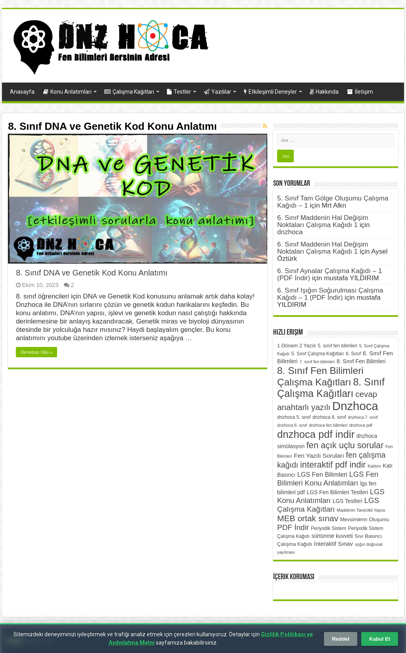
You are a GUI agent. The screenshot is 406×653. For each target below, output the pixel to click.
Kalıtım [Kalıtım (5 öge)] (374, 466)
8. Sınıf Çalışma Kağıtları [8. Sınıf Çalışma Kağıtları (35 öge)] (331, 387)
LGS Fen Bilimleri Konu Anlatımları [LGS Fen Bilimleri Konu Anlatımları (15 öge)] (327, 478)
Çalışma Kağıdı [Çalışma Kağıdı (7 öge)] (294, 544)
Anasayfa (22, 92)
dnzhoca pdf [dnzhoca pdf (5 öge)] (360, 425)
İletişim (360, 92)
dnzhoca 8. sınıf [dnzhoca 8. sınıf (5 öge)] (292, 425)
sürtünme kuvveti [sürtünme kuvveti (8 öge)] (332, 536)
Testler (179, 92)
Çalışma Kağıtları (129, 92)
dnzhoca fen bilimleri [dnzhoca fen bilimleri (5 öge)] (328, 425)
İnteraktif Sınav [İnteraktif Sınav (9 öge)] (333, 544)
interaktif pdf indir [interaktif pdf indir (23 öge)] (333, 465)
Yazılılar (217, 92)
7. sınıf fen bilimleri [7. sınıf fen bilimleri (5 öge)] (317, 361)
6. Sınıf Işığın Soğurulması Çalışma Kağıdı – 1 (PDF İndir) (330, 294)
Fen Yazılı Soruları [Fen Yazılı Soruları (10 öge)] (319, 455)
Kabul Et (379, 639)
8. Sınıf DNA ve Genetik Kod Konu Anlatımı (91, 272)
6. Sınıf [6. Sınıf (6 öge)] (353, 353)
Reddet (340, 639)
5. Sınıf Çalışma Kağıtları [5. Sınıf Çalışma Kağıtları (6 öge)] (317, 353)
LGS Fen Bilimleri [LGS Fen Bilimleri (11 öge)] (322, 474)
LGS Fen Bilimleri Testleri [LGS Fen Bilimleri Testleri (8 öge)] (337, 492)
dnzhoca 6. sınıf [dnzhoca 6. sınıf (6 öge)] (329, 417)
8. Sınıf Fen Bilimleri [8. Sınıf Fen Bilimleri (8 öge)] (361, 361)
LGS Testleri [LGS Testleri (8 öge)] (347, 501)
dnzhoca (290, 232)
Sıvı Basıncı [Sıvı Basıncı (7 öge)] (368, 536)
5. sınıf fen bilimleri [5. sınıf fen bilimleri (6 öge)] (337, 346)
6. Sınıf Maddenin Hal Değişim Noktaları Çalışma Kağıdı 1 (322, 221)
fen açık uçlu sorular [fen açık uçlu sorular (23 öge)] (345, 445)
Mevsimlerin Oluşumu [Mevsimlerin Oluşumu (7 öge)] (364, 519)
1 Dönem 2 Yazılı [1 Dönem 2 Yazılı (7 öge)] (296, 346)
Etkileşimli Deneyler (270, 92)
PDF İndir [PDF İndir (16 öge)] (293, 527)
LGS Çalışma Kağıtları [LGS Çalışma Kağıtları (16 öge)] (328, 504)
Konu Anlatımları (67, 92)
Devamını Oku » (36, 352)
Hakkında (324, 92)
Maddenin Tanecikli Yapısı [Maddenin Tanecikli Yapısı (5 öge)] (361, 510)
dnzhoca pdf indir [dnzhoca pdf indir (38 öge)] (315, 434)
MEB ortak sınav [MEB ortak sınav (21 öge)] (307, 518)
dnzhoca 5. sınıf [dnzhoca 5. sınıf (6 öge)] (293, 417)
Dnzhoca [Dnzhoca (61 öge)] (355, 405)
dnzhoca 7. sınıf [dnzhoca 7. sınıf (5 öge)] (362, 417)
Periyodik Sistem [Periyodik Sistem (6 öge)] (328, 528)
